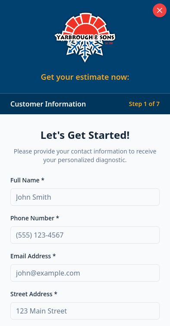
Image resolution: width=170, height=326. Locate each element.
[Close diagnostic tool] (160, 10)
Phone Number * (34, 218)
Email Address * (33, 256)
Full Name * (27, 180)
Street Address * (33, 294)
